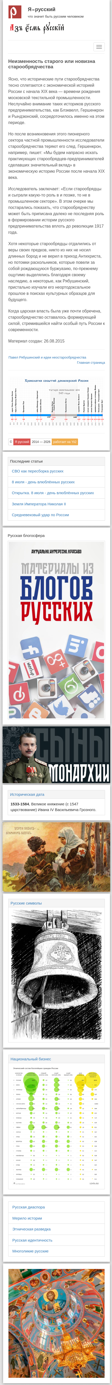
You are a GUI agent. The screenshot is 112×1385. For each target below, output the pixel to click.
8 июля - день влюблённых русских (43, 482)
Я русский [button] (22, 442)
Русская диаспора (28, 1207)
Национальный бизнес (31, 1059)
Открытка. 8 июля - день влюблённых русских (53, 493)
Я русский (41, 9)
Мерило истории (27, 1218)
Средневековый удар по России (40, 515)
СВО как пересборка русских (37, 471)
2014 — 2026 (41, 442)
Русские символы (26, 903)
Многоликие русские (30, 1251)
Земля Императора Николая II (39, 504)
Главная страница (91, 363)
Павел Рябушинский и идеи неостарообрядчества (47, 357)
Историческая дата (27, 794)
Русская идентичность (32, 1240)
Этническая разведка (31, 1229)
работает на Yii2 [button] (64, 442)
